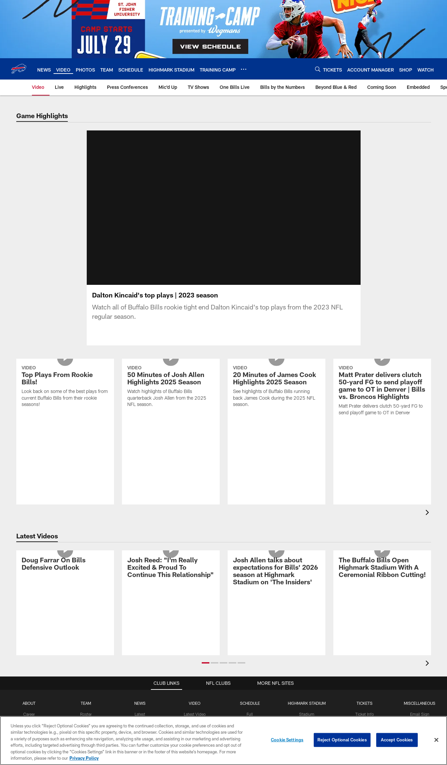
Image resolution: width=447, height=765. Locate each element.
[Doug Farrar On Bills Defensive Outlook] (65, 572)
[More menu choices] (243, 69)
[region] (223, 740)
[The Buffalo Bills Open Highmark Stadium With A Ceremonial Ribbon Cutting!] (382, 576)
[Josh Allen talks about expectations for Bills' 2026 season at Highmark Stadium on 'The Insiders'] (276, 579)
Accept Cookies (397, 739)
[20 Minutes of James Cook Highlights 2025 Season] (276, 395)
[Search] (317, 69)
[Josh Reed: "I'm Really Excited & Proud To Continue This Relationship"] (171, 576)
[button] (205, 671)
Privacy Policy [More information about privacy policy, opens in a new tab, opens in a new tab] (84, 758)
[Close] (436, 740)
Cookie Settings (287, 739)
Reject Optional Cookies (342, 739)
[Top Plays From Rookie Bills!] (65, 395)
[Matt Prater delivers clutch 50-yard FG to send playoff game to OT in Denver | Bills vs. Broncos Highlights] (382, 399)
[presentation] (428, 521)
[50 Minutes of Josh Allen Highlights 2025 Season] (171, 395)
